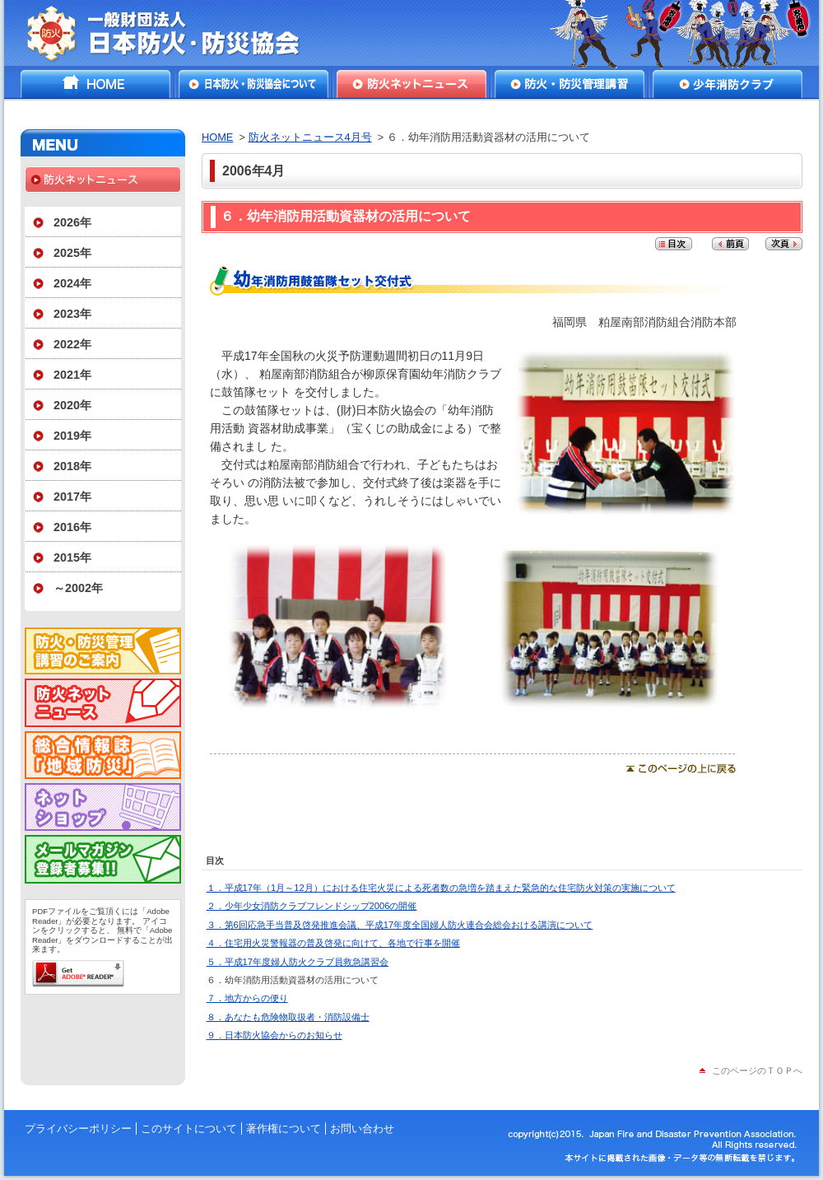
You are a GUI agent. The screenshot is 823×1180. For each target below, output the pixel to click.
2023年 (72, 313)
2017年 (72, 496)
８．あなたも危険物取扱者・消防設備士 (288, 1017)
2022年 (72, 344)
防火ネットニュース (411, 84)
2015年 (72, 557)
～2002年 (78, 588)
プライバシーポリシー (78, 1128)
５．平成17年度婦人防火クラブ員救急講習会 (297, 962)
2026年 (72, 222)
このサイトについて (189, 1128)
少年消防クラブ (727, 84)
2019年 (72, 435)
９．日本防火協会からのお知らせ (274, 1035)
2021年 (72, 374)
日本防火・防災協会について (253, 84)
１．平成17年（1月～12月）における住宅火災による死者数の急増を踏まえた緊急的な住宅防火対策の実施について (441, 888)
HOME (95, 84)
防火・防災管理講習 (569, 84)
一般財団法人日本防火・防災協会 (175, 33)
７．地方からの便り (247, 998)
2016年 (72, 527)
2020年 (72, 405)
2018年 (72, 466)
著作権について (283, 1128)
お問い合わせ (362, 1128)
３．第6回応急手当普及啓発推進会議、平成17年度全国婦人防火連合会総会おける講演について (400, 925)
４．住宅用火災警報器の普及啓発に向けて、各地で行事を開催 (333, 943)
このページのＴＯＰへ (757, 1070)
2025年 (72, 252)
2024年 (72, 283)
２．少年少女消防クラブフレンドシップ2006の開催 (312, 906)
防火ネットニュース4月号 (310, 137)
